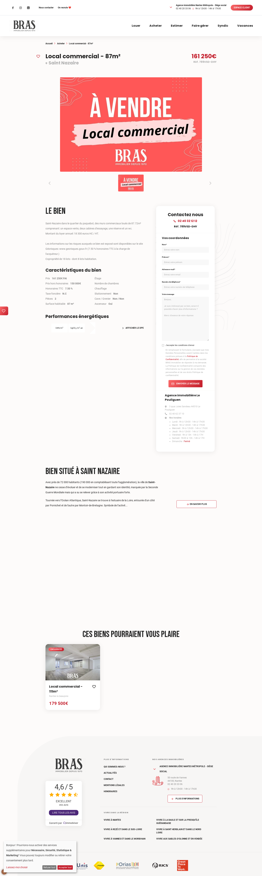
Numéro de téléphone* (171, 282)
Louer (136, 26)
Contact (108, 779)
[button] (171, 7)
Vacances (245, 26)
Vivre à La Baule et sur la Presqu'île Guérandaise (177, 821)
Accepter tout (65, 867)
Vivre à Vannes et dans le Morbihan (124, 839)
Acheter (155, 26)
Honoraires (110, 791)
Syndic (223, 26)
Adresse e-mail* (168, 269)
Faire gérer (200, 26)
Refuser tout (49, 867)
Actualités (110, 773)
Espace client (242, 7)
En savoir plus (196, 504)
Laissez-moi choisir (17, 867)
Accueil (49, 43)
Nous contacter (46, 7)
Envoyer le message (185, 383)
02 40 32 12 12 (185, 221)
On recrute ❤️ (64, 7)
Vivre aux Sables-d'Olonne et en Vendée (179, 839)
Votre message (168, 294)
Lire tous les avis (63, 812)
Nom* (164, 245)
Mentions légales (114, 785)
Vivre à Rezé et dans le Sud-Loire (123, 829)
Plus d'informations (185, 798)
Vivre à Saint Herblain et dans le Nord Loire (178, 831)
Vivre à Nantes (112, 820)
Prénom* (165, 257)
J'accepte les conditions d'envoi (180, 345)
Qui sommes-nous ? (114, 766)
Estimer (177, 26)
